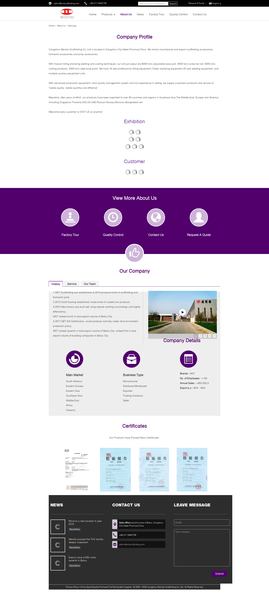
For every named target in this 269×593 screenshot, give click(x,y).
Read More (74, 529)
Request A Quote (196, 3)
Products (107, 14)
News (140, 14)
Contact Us (200, 14)
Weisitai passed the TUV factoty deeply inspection (86, 541)
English (216, 3)
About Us (126, 14)
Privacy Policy (72, 587)
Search (173, 3)
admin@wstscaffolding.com (66, 3)
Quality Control (178, 14)
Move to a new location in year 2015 (85, 522)
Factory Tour (156, 14)
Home (92, 14)
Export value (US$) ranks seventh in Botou (82, 559)
